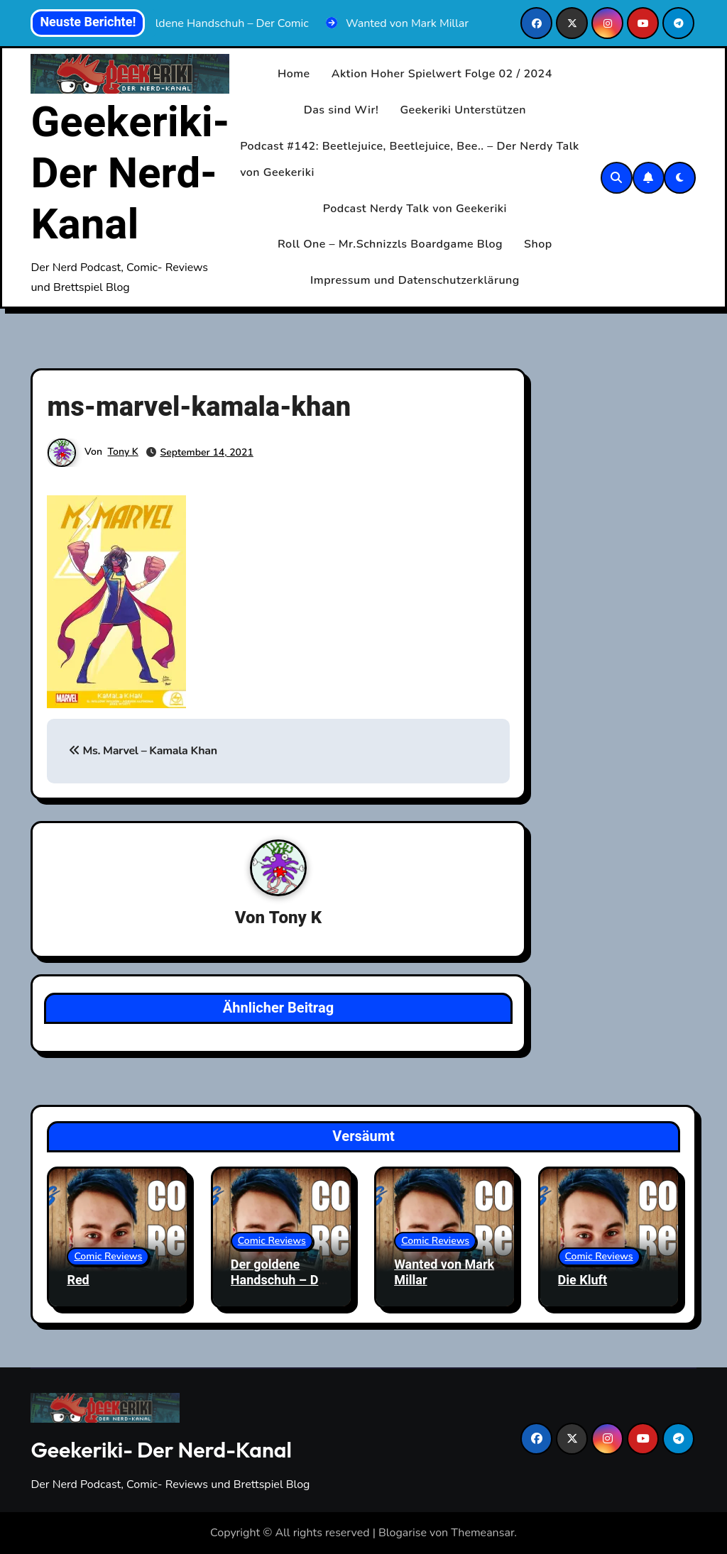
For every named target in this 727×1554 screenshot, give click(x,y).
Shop (538, 244)
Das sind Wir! (341, 110)
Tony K (123, 451)
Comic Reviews (108, 1256)
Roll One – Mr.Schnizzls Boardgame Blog (390, 244)
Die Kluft (583, 1280)
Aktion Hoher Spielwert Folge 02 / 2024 (442, 74)
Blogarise (402, 1533)
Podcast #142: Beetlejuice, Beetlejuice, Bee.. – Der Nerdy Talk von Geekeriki (409, 159)
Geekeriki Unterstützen (463, 110)
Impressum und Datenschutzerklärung (415, 280)
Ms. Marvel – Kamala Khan (143, 751)
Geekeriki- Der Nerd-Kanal (130, 174)
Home (294, 74)
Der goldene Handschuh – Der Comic (280, 1280)
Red (78, 1280)
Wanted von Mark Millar (444, 1272)
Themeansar (482, 1533)
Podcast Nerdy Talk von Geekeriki (415, 208)
